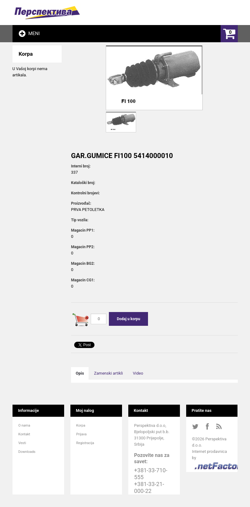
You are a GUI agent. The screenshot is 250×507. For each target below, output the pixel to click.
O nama (24, 425)
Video (138, 373)
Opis (80, 373)
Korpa (80, 425)
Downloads (27, 452)
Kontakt (24, 434)
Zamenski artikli (108, 373)
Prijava (81, 434)
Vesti (22, 443)
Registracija (85, 443)
